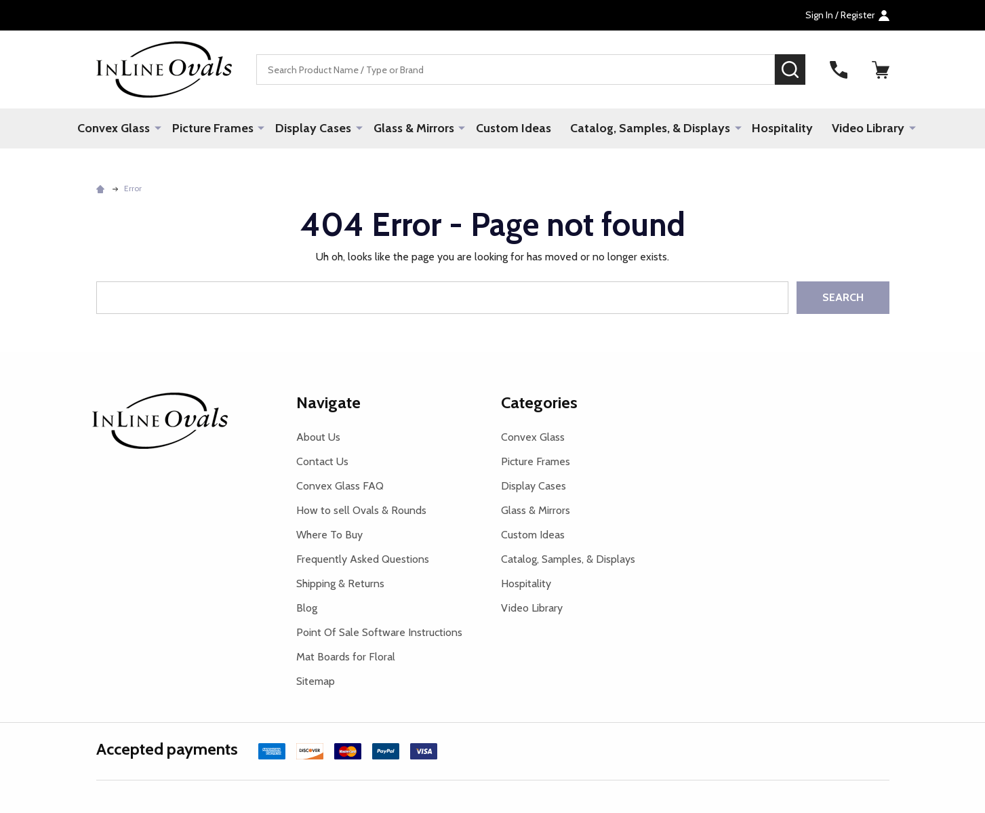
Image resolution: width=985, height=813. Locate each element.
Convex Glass (115, 128)
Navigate (328, 402)
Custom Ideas (513, 128)
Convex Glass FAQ (340, 485)
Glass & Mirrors (414, 128)
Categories (539, 402)
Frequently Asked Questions (362, 559)
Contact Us (322, 461)
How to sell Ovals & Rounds (361, 510)
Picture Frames (213, 128)
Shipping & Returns (340, 583)
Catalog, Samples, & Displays (650, 128)
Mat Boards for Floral (345, 656)
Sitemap (315, 681)
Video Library (868, 128)
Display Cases (314, 128)
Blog (306, 607)
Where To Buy (329, 534)
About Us (318, 437)
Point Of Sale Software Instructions (379, 632)
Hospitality (782, 128)
